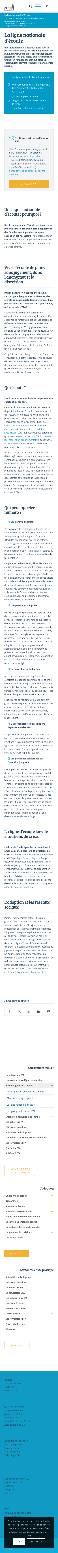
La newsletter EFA (13, 1482)
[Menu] (36, 6)
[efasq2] (24, 6)
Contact (8, 1379)
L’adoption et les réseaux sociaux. (28, 108)
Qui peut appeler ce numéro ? (26, 96)
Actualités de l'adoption (16, 1440)
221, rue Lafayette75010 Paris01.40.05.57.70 (12, 1387)
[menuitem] (29, 6)
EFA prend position (13, 1444)
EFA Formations (12, 1451)
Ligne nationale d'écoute (16, 1478)
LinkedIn (8, 1493)
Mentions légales (12, 1516)
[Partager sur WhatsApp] (29, 1011)
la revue (11, 443)
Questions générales (14, 1406)
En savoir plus (38, 972)
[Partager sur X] (19, 1011)
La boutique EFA (12, 1455)
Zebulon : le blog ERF (14, 1424)
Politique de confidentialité (17, 1512)
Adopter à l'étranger (14, 1413)
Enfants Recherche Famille (17, 1421)
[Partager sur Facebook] (9, 1011)
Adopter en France (13, 1410)
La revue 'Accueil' (12, 1448)
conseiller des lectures (22, 425)
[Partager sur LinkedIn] (39, 1011)
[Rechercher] (29, 6)
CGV (6, 1509)
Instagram (9, 1489)
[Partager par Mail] (49, 1011)
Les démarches (11, 1417)
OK (19, 1541)
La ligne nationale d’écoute (17, 15)
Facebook (9, 1485)
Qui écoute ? (17, 92)
